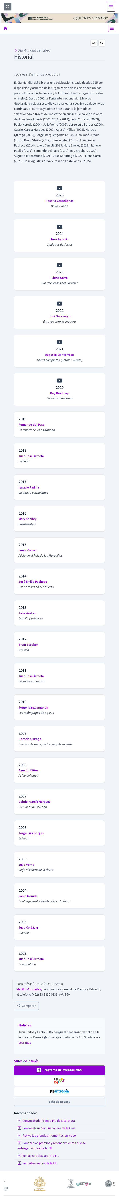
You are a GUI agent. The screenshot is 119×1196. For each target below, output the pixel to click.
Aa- (102, 43)
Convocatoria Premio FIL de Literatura (46, 1120)
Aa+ (94, 43)
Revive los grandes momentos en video (47, 1135)
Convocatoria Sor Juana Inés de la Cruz (46, 1128)
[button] (59, 1070)
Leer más (24, 1042)
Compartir (26, 1006)
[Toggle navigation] (111, 7)
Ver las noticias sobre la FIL (38, 1156)
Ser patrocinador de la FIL (37, 1163)
